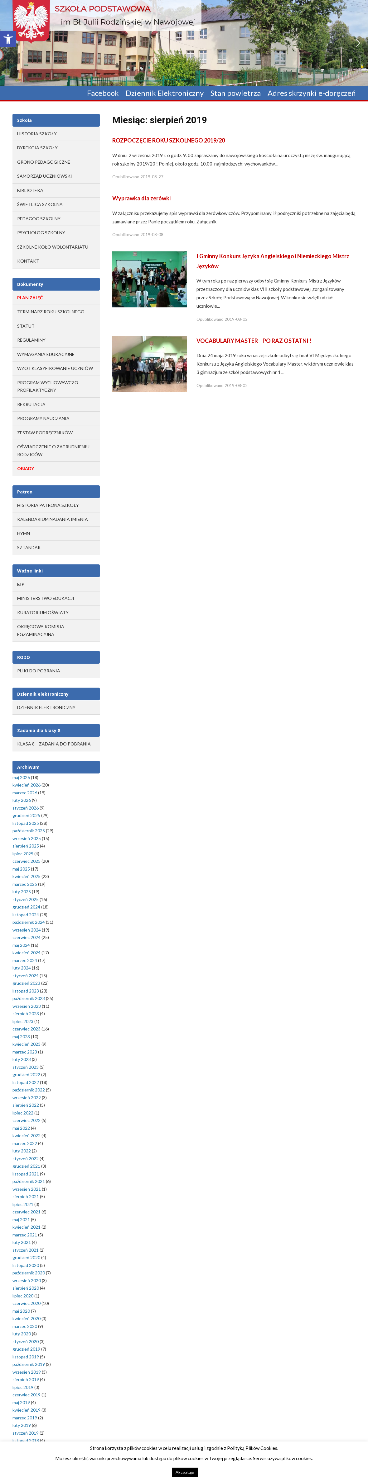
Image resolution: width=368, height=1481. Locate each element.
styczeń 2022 (25, 1158)
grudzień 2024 (26, 906)
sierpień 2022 (25, 1105)
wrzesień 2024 (26, 929)
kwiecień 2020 (26, 1318)
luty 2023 (21, 1059)
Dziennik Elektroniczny (165, 93)
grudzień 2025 (26, 815)
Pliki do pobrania (38, 670)
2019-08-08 (151, 234)
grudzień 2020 (26, 1257)
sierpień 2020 (25, 1288)
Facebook (103, 93)
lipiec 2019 (22, 1387)
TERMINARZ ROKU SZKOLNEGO (51, 311)
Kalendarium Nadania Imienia (52, 519)
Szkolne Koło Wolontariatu (52, 247)
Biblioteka (30, 190)
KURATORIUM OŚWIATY (43, 612)
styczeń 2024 (25, 975)
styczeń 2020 (25, 1341)
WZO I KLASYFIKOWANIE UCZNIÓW (55, 368)
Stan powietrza (236, 93)
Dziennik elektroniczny (46, 707)
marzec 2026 (24, 792)
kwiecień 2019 (26, 1410)
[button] (8, 39)
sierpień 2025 (25, 845)
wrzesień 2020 (26, 1280)
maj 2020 (21, 1311)
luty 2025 (21, 891)
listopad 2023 (25, 990)
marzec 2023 (24, 1051)
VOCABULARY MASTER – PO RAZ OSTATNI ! (253, 340)
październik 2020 (28, 1272)
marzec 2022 (24, 1143)
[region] (184, 43)
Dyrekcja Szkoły (37, 147)
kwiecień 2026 (26, 784)
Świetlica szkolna (40, 204)
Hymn (23, 533)
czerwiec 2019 (26, 1394)
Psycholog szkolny (41, 232)
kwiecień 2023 (26, 1044)
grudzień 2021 (26, 1166)
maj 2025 (21, 868)
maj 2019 (21, 1402)
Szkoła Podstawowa (102, 8)
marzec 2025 (24, 884)
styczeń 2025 (25, 899)
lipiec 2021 (22, 1204)
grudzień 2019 (26, 1349)
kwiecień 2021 (26, 1227)
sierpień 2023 (25, 1013)
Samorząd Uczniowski (44, 176)
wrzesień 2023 (26, 1006)
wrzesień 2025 (26, 838)
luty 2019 (21, 1425)
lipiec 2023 (22, 1021)
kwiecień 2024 (26, 952)
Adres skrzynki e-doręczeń (312, 93)
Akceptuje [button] (185, 1472)
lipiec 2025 (22, 853)
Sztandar (29, 547)
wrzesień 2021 (26, 1189)
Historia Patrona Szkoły (48, 505)
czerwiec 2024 (26, 937)
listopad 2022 (25, 1082)
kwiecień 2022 (26, 1135)
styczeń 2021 (25, 1250)
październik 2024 (28, 922)
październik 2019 (28, 1364)
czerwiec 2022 (26, 1120)
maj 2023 (21, 1036)
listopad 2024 (25, 914)
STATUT (26, 326)
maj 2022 (21, 1128)
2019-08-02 (236, 319)
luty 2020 (21, 1333)
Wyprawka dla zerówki (141, 198)
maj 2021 (21, 1219)
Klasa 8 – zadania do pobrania (54, 743)
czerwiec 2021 (26, 1211)
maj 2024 (21, 945)
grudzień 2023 (26, 983)
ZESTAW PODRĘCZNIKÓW (45, 432)
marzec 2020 (24, 1326)
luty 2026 (21, 800)
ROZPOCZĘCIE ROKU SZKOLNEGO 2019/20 (168, 140)
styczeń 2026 (25, 808)
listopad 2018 (25, 1440)
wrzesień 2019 (26, 1372)
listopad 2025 (25, 823)
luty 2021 (21, 1242)
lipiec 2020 (22, 1295)
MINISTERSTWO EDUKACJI (45, 598)
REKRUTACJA (31, 404)
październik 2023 (28, 998)
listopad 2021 (25, 1173)
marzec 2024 (24, 960)
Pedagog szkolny (39, 218)
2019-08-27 (151, 176)
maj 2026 (21, 777)
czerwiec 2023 (26, 1028)
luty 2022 (21, 1150)
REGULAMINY (31, 340)
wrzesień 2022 (26, 1097)
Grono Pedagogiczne (43, 162)
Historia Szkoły (37, 133)
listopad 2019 (25, 1356)
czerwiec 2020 (26, 1303)
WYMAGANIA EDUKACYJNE (46, 354)
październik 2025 (28, 830)
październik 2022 (28, 1089)
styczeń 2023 (25, 1067)
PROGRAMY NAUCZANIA (43, 418)
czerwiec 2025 (26, 861)
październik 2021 (28, 1181)
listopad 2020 (25, 1265)
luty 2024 (21, 967)
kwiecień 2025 (26, 876)
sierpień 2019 (25, 1379)
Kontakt (28, 261)
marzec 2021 (24, 1234)
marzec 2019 (24, 1417)
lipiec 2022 (22, 1112)
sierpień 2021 (25, 1196)
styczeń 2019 (25, 1433)
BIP (20, 584)
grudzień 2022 (26, 1074)
